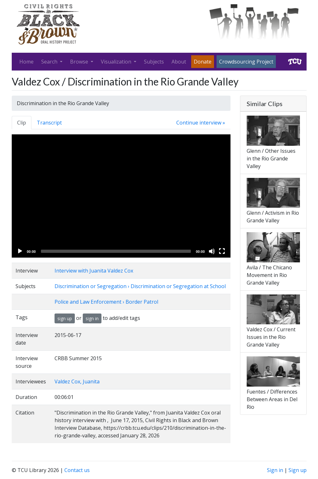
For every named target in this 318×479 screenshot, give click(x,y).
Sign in (275, 470)
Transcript (49, 122)
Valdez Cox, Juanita (77, 381)
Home (26, 61)
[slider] (116, 251)
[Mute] (212, 251)
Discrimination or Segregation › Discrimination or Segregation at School (140, 286)
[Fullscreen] (222, 251)
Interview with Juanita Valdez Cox (94, 270)
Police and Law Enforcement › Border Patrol (106, 301)
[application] (121, 196)
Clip (21, 122)
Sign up (298, 470)
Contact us (77, 470)
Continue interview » (200, 122)
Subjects (154, 61)
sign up (64, 318)
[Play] (20, 251)
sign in (92, 318)
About (179, 61)
